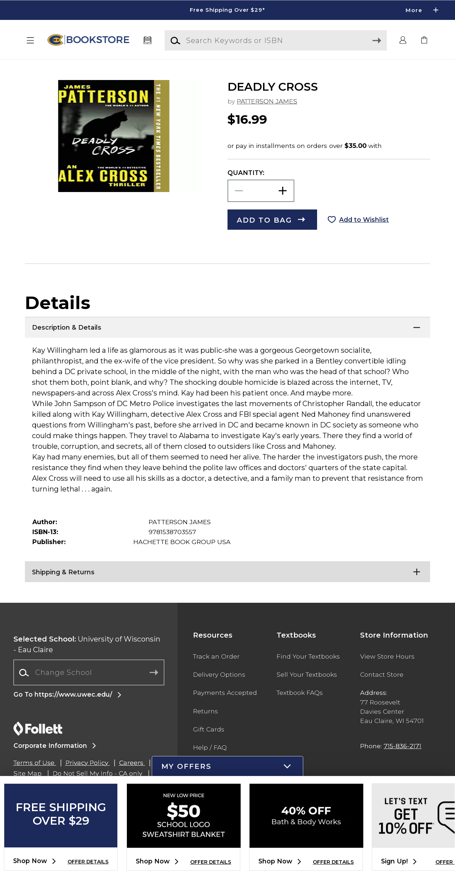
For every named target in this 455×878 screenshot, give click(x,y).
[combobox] (89, 673)
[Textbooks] (148, 40)
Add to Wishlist (364, 219)
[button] (30, 40)
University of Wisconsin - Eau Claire (87, 644)
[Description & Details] (227, 325)
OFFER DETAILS (88, 861)
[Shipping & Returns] (227, 570)
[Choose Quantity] (261, 191)
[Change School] (89, 672)
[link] (424, 40)
